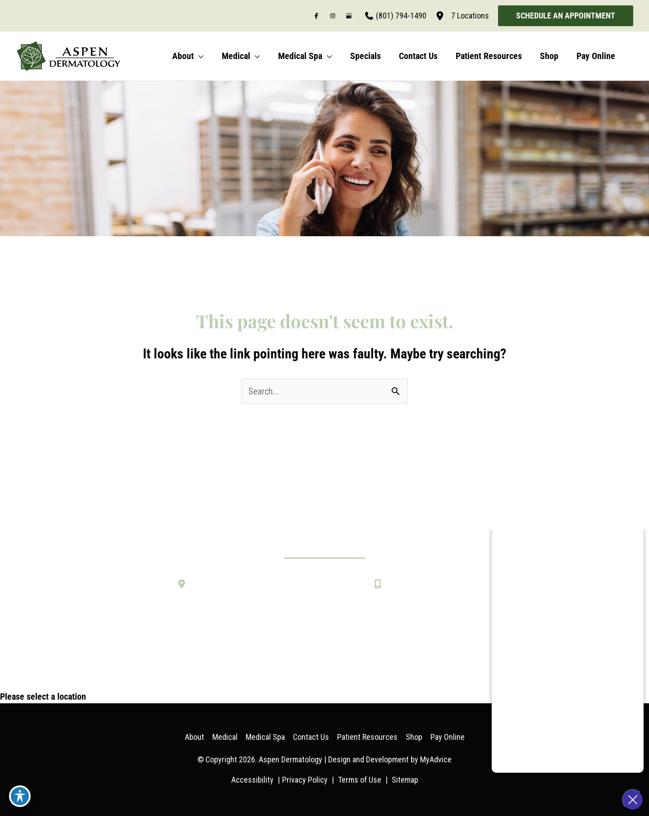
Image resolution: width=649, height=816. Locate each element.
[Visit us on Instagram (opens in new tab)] (332, 16)
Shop (414, 737)
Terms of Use (359, 779)
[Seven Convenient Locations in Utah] (248, 584)
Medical (225, 737)
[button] (565, 15)
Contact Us (311, 737)
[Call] (395, 16)
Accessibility (252, 779)
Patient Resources (367, 737)
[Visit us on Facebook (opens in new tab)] (316, 16)
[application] (199, 55)
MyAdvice (436, 759)
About (194, 737)
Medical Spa (265, 737)
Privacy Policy (305, 779)
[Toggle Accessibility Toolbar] (20, 796)
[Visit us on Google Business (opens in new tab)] (349, 16)
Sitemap (405, 779)
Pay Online (447, 737)
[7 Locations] (462, 16)
